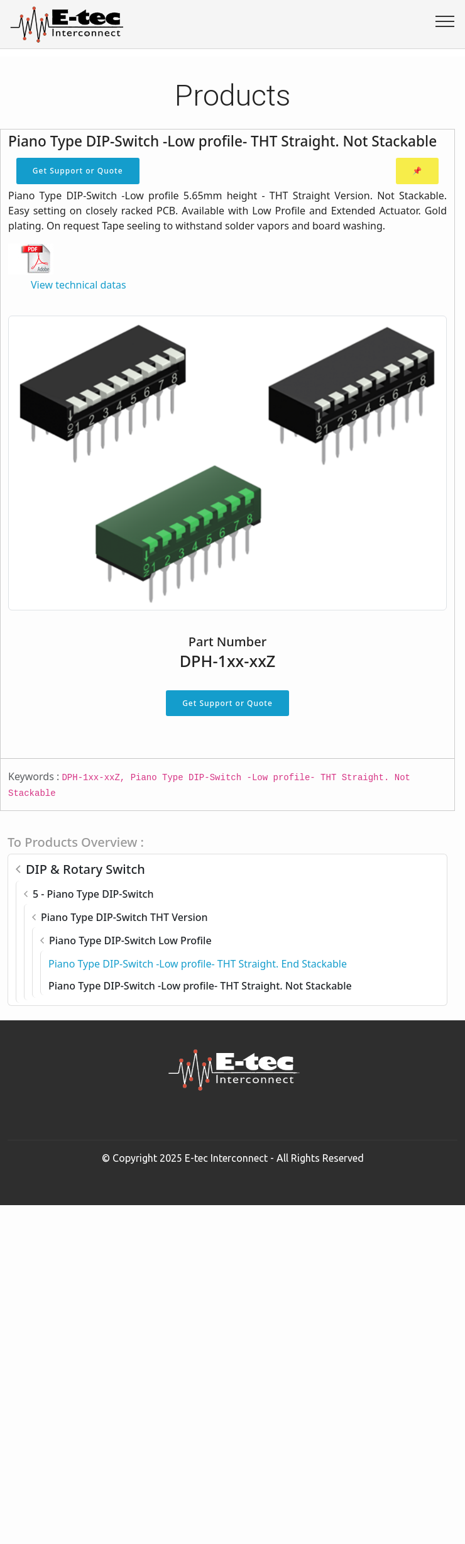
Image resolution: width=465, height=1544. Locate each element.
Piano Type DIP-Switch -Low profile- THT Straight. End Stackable (197, 964)
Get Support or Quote (78, 170)
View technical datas (78, 285)
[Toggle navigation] (445, 20)
